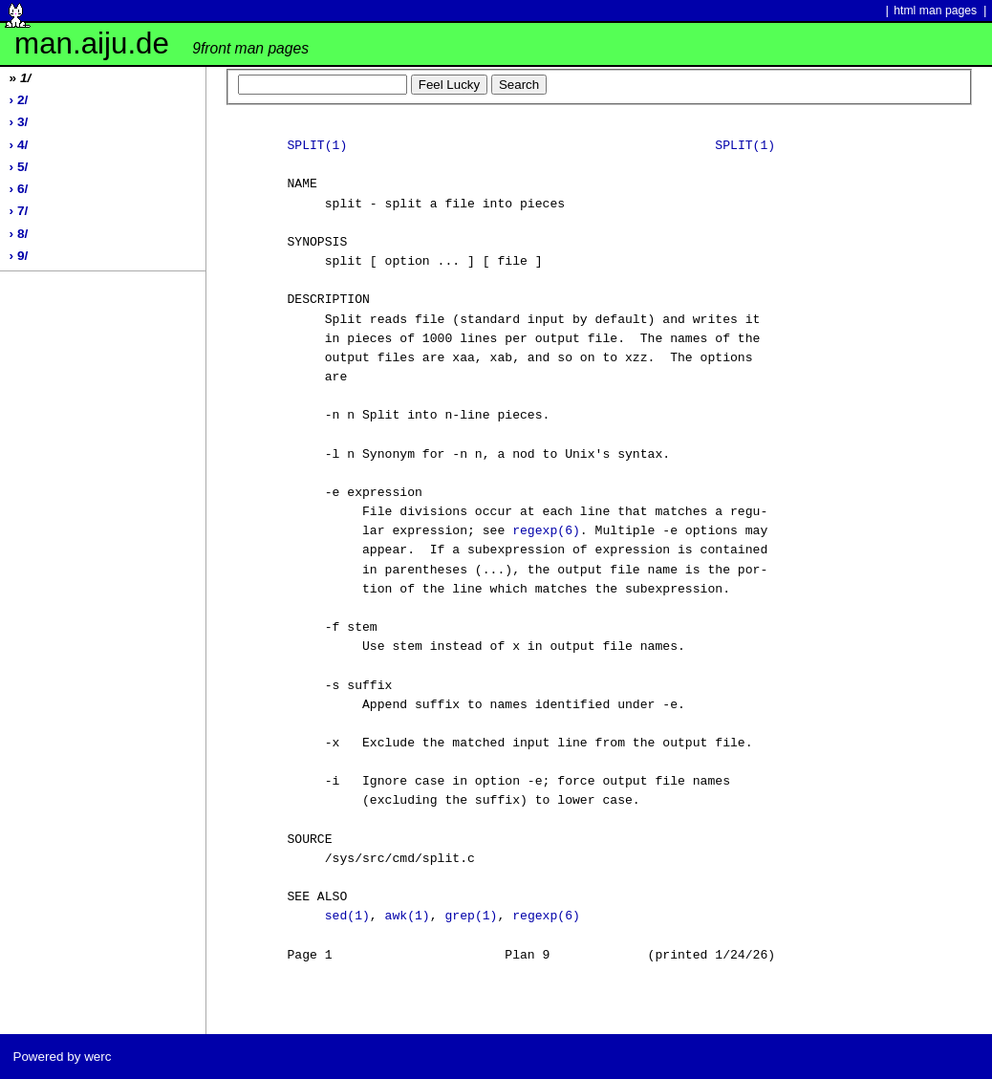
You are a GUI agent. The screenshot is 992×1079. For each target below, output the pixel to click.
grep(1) (470, 916)
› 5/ (19, 167)
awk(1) (407, 916)
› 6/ (19, 189)
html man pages (935, 10)
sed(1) (347, 916)
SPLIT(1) (317, 146)
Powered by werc (61, 1056)
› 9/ (19, 255)
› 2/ (19, 100)
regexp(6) (546, 531)
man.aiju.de (161, 43)
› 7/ (19, 211)
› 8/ (19, 234)
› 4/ (19, 145)
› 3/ (19, 122)
